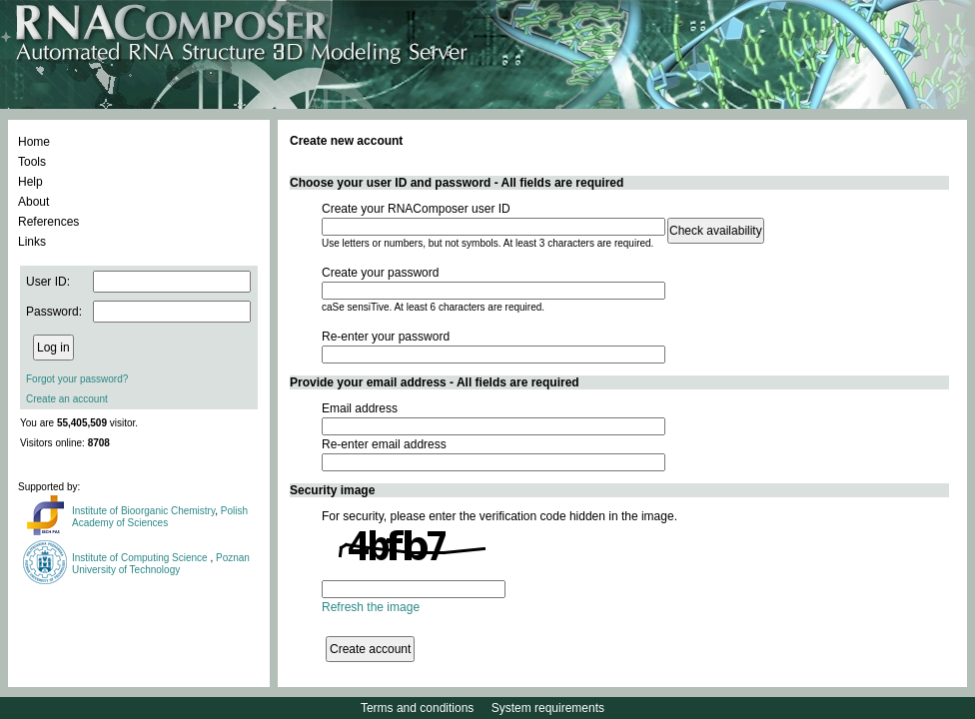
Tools (32, 162)
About (33, 202)
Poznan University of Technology (161, 563)
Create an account (67, 398)
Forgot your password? (77, 378)
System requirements (547, 708)
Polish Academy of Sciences (160, 516)
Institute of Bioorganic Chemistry (143, 510)
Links (32, 242)
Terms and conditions (417, 708)
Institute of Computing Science (141, 557)
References (48, 222)
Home (34, 142)
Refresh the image (371, 607)
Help (30, 182)
